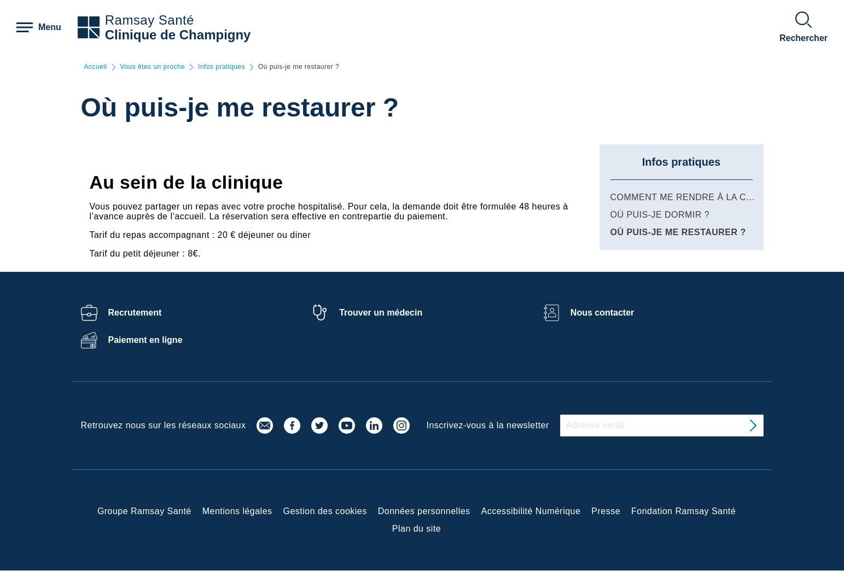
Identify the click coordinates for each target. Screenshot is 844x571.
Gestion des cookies (325, 511)
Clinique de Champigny (178, 34)
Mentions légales (237, 511)
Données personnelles (424, 511)
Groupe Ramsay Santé (144, 511)
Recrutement (135, 312)
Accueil (95, 67)
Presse (605, 511)
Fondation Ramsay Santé (683, 511)
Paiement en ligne (145, 340)
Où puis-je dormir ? (660, 214)
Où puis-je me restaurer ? (678, 232)
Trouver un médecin (380, 312)
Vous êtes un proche (152, 67)
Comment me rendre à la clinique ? (700, 197)
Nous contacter (602, 312)
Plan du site (416, 528)
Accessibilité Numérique (531, 511)
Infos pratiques (221, 67)
